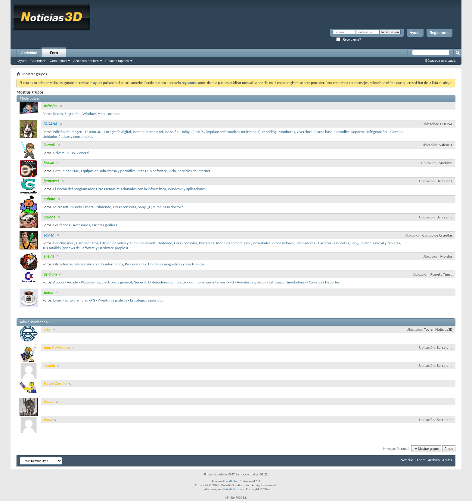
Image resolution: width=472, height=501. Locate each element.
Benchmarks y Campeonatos (75, 243)
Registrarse (439, 33)
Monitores (286, 131)
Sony (141, 207)
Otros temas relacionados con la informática (131, 189)
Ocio (172, 171)
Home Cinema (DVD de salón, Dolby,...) (163, 131)
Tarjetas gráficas (104, 225)
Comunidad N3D (66, 171)
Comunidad (58, 61)
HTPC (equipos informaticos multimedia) (228, 131)
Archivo (434, 460)
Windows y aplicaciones (101, 113)
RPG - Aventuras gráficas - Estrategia (255, 282)
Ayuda (415, 33)
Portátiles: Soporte (349, 131)
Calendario (38, 61)
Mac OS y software (152, 171)
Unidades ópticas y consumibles (68, 136)
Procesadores (283, 243)
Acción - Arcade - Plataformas (76, 282)
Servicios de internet (194, 171)
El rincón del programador (73, 189)
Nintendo (103, 207)
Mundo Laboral (82, 207)
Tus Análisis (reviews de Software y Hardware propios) (85, 248)
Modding (269, 131)
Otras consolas (124, 207)
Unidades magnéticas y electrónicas (176, 264)
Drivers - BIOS (64, 152)
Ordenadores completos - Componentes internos (186, 282)
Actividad (29, 53)
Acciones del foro (85, 61)
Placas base (323, 131)
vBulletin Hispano (233, 489)
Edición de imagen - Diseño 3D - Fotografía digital (92, 131)
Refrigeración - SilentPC (384, 131)
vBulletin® (235, 481)
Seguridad (73, 113)
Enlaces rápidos (117, 61)
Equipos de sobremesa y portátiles (108, 171)
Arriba (449, 449)
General (83, 152)
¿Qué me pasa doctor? (165, 207)
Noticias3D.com (413, 460)
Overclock (304, 131)
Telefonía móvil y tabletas (380, 243)
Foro (54, 53)
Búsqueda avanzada (440, 60)
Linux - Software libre (70, 300)
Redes (58, 113)
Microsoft (61, 207)
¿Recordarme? (348, 39)
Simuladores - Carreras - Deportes (322, 243)
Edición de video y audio (119, 243)
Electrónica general (117, 282)
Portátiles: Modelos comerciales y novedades (234, 243)
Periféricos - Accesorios (71, 225)
